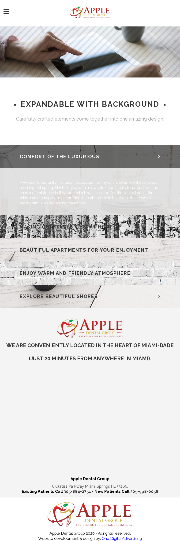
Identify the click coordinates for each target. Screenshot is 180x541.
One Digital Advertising (121, 538)
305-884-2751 (78, 491)
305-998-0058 (144, 491)
